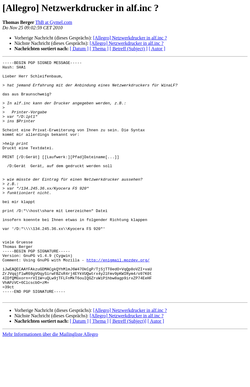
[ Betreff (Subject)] (128, 368)
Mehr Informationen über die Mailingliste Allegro (50, 381)
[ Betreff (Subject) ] (128, 48)
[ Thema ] (99, 48)
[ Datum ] (79, 48)
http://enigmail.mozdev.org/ (118, 300)
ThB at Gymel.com (53, 22)
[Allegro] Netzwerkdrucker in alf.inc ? (130, 37)
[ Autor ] (157, 48)
